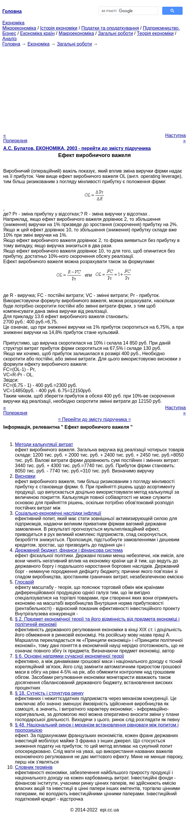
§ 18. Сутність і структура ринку (49, 693)
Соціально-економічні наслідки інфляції (58, 513)
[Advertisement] (94, 88)
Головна (11, 43)
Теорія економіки (155, 33)
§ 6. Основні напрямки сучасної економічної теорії (69, 656)
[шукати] (128, 11)
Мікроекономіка (19, 28)
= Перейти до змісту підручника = (94, 419)
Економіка (13, 22)
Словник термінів (34, 767)
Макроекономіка (76, 33)
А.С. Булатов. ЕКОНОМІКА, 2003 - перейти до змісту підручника (77, 148)
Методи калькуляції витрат (44, 444)
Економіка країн (37, 33)
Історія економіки (58, 28)
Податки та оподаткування (110, 28)
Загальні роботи (115, 33)
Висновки (25, 476)
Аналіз (9, 38)
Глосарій (24, 581)
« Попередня (15, 138)
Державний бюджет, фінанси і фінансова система (69, 550)
